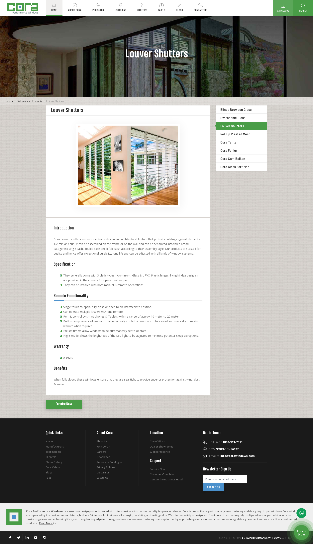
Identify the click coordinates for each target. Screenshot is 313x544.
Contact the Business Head (166, 479)
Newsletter (103, 457)
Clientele (51, 457)
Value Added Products (30, 101)
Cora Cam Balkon (232, 158)
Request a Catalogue (109, 462)
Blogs (49, 472)
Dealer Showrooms (161, 446)
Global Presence (160, 451)
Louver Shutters (232, 126)
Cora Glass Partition (234, 166)
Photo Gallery (54, 462)
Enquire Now (64, 404)
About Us (102, 441)
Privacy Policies (106, 467)
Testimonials (53, 451)
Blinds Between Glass (236, 109)
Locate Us (102, 477)
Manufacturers (55, 446)
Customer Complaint (162, 474)
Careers (101, 451)
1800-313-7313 (233, 442)
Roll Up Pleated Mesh (235, 134)
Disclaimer (103, 472)
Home (10, 101)
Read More (46, 523)
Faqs (49, 477)
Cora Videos (53, 467)
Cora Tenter (229, 142)
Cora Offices (157, 441)
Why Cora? (103, 446)
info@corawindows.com (237, 456)
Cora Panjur (228, 150)
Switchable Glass (232, 117)
